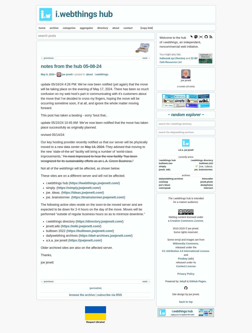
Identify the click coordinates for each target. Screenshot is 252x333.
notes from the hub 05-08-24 (71, 66)
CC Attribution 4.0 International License (185, 251)
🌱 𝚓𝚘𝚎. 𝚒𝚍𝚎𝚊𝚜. (204, 166)
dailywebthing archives (171, 179)
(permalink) (96, 288)
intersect (208, 188)
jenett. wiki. (165, 169)
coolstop (163, 182)
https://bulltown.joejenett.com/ (90, 231)
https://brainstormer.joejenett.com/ (98, 197)
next (144, 58)
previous (49, 58)
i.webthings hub (84, 14)
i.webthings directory (202, 160)
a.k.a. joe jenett (186, 150)
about (115, 28)
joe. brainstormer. (203, 169)
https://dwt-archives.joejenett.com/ (105, 235)
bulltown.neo (166, 163)
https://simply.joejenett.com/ (79, 188)
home (42, 28)
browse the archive (82, 294)
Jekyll (182, 281)
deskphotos (207, 185)
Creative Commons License (186, 220)
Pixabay (182, 258)
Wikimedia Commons (185, 243)
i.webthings (101, 74)
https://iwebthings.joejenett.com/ (94, 183)
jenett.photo (206, 182)
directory (102, 28)
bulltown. (206, 163)
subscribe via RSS (109, 294)
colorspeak (165, 188)
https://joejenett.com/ (85, 240)
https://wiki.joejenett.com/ (81, 226)
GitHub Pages (197, 281)
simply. (162, 166)
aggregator (86, 28)
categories (69, 28)
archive (54, 28)
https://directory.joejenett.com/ (99, 221)
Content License (186, 266)
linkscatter (207, 179)
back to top (186, 301)
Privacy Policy (186, 273)
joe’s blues (164, 185)
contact (128, 28)
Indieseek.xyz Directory (172, 58)
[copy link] (147, 28)
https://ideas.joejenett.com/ (82, 192)
